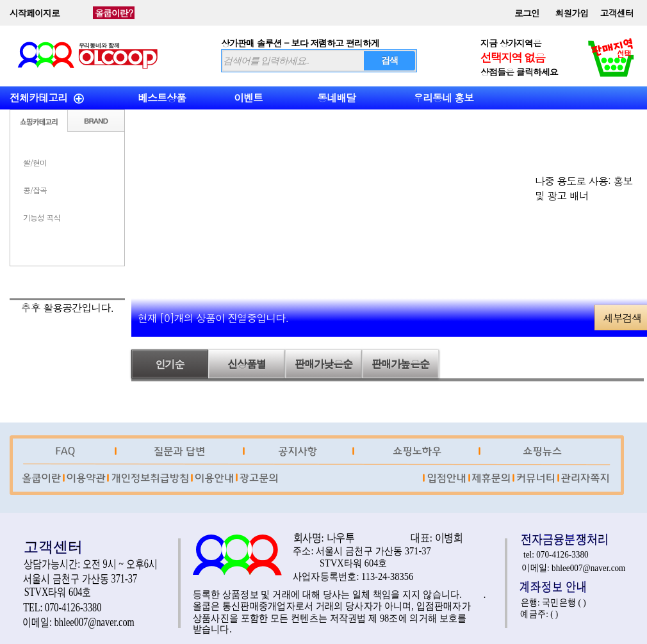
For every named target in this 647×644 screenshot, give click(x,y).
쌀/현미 (35, 162)
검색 (389, 60)
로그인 (526, 12)
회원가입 (572, 12)
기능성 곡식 (41, 217)
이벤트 (248, 97)
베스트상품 (162, 97)
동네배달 (336, 97)
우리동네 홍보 (443, 97)
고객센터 (617, 12)
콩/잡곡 (35, 189)
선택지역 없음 (512, 57)
